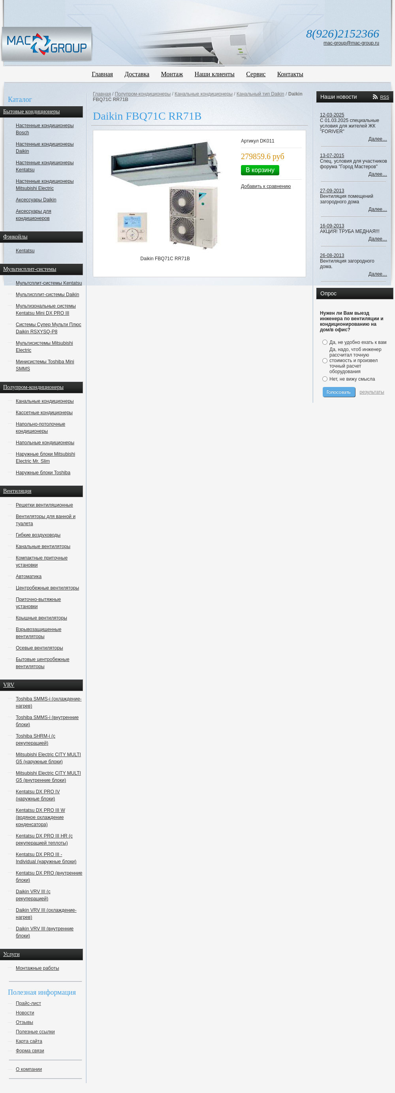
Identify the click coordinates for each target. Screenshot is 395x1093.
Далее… (378, 139)
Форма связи (30, 1051)
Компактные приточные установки (42, 561)
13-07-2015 (332, 155)
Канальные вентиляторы (43, 546)
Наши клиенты (215, 74)
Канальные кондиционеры (45, 401)
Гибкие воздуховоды (38, 535)
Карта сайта (29, 1041)
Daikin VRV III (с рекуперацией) (33, 895)
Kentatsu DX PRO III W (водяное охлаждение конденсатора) (40, 817)
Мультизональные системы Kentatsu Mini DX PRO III (46, 309)
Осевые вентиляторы (39, 648)
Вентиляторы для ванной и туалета (45, 520)
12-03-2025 (332, 115)
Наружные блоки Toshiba (43, 472)
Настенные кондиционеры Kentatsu (45, 166)
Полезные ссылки (35, 1032)
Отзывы (24, 1022)
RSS (384, 97)
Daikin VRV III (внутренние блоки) (44, 932)
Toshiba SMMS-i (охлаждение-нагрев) (49, 702)
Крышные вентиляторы (41, 618)
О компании (29, 1069)
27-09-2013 (332, 190)
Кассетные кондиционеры (44, 412)
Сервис (255, 74)
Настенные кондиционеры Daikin (45, 147)
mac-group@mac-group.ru (351, 43)
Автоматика (28, 576)
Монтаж (172, 74)
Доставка (136, 74)
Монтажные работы (37, 968)
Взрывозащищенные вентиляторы (38, 633)
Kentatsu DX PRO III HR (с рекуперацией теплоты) (44, 839)
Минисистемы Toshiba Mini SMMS (45, 365)
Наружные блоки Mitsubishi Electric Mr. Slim (45, 457)
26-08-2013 (332, 255)
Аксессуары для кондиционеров (33, 214)
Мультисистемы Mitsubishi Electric (44, 346)
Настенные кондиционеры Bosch (45, 129)
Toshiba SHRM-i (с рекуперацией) (35, 739)
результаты (371, 392)
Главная (102, 74)
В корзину (260, 170)
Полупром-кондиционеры (143, 94)
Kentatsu (25, 251)
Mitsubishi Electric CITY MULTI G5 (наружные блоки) (48, 758)
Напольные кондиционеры (45, 442)
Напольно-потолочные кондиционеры (40, 427)
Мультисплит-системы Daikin (47, 294)
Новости (25, 1013)
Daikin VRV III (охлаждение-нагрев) (46, 913)
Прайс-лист (28, 1003)
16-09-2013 (332, 226)
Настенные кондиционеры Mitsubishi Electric (45, 184)
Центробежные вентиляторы (47, 588)
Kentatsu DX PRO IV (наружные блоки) (38, 795)
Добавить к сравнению (266, 186)
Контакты (290, 74)
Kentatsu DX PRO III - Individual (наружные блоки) (46, 858)
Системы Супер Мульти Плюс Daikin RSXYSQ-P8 (48, 328)
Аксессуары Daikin (36, 200)
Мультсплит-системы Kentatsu (49, 283)
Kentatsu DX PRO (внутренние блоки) (49, 876)
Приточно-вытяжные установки (38, 603)
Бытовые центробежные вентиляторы (43, 663)
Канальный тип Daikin (260, 94)
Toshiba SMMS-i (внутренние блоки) (47, 721)
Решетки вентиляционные (44, 505)
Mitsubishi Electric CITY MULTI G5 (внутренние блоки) (48, 776)
